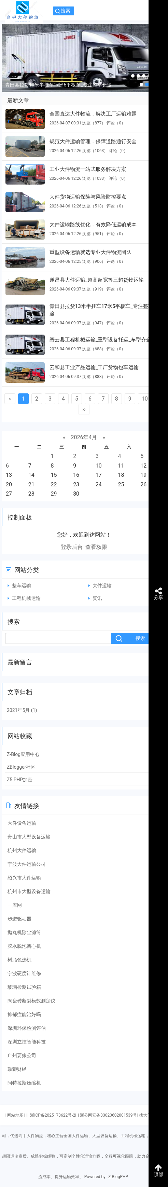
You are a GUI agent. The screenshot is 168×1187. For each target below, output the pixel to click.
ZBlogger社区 (21, 767)
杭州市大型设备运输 (29, 891)
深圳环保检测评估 (27, 1028)
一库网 (15, 905)
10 (145, 398)
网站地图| (16, 1115)
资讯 (97, 598)
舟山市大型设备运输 (29, 836)
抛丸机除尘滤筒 (24, 932)
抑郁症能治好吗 (24, 1014)
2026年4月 (84, 437)
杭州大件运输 (22, 850)
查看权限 (96, 547)
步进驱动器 (19, 918)
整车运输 (21, 585)
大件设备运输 (22, 823)
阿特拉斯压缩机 (24, 1082)
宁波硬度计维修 (24, 973)
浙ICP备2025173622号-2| (53, 1115)
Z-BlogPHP (118, 1176)
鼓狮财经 (17, 1069)
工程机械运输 (26, 598)
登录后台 (72, 547)
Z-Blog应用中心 (23, 754)
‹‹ (10, 398)
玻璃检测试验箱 (24, 987)
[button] (133, 76)
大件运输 (102, 585)
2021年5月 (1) (22, 710)
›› (84, 409)
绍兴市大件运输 (24, 877)
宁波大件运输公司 (27, 864)
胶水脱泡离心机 (24, 946)
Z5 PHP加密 (19, 779)
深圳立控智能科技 (27, 1041)
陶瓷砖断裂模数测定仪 (31, 1000)
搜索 (65, 10)
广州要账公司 (22, 1055)
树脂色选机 (19, 959)
